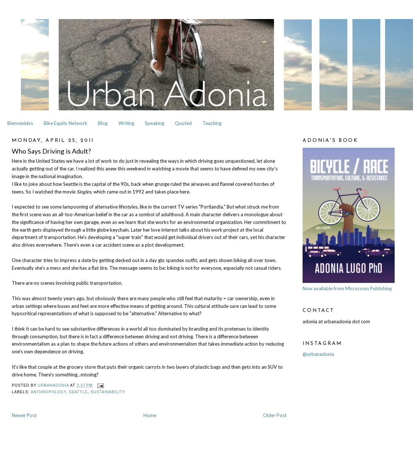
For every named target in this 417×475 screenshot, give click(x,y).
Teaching (212, 123)
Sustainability (108, 392)
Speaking (154, 123)
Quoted (183, 123)
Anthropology (48, 392)
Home (149, 415)
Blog (102, 123)
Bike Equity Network (65, 123)
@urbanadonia (318, 354)
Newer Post (24, 415)
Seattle (78, 392)
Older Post (274, 415)
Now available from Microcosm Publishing (347, 288)
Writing (126, 123)
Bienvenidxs (20, 123)
